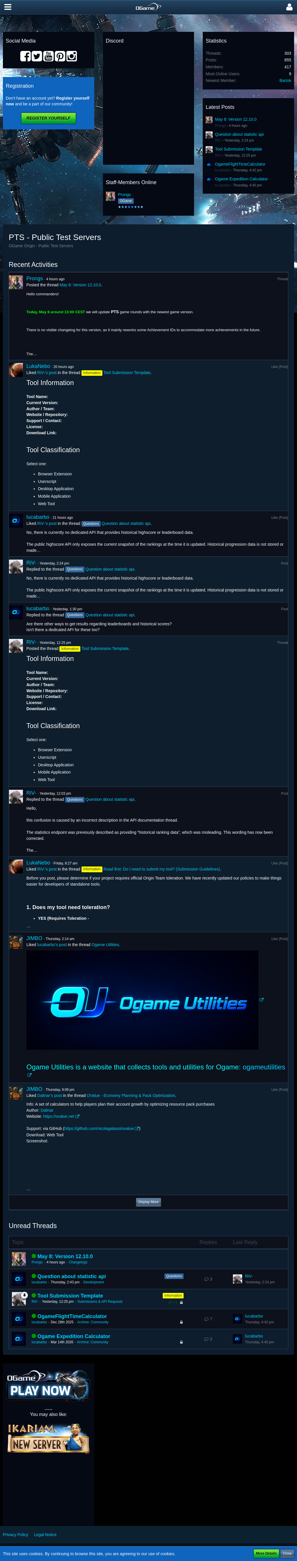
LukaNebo (38, 366)
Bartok (285, 80)
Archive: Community (92, 1322)
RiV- (218, 140)
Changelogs (78, 1262)
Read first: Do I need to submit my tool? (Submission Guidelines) (162, 869)
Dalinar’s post (49, 1095)
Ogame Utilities (105, 944)
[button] (8, 7)
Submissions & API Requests (99, 1302)
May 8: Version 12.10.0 (235, 119)
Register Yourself (48, 118)
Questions (174, 1276)
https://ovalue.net (58, 1116)
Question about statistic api (239, 134)
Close (287, 1553)
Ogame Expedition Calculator (241, 179)
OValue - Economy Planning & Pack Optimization (131, 1095)
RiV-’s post (47, 372)
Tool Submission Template (238, 149)
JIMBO (34, 938)
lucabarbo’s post (52, 944)
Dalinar (47, 1110)
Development (94, 1282)
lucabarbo (222, 170)
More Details (266, 1553)
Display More (148, 1202)
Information (173, 1295)
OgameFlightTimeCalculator (240, 164)
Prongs (124, 194)
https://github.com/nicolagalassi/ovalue (99, 1128)
